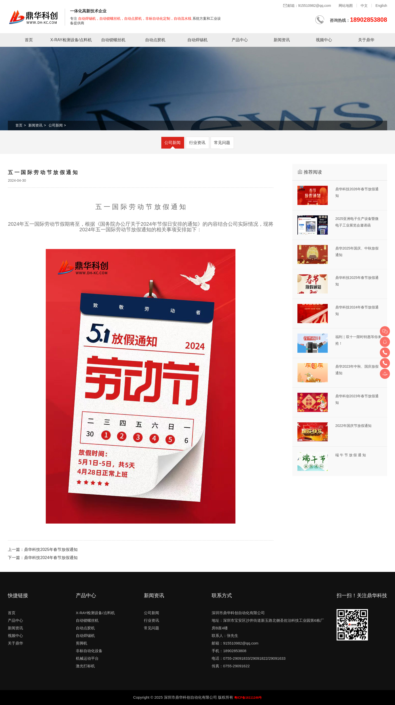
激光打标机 (85, 666)
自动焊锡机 (197, 40)
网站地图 (346, 5)
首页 (29, 40)
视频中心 (324, 40)
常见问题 (222, 142)
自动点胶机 (155, 40)
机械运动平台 (87, 658)
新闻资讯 (282, 40)
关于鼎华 (366, 40)
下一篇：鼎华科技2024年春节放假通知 (43, 557)
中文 (364, 5)
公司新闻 (56, 125)
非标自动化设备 (89, 651)
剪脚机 (81, 643)
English (381, 5)
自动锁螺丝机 (113, 40)
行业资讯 (197, 142)
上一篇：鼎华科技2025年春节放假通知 (43, 549)
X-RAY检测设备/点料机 (71, 40)
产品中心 (240, 40)
